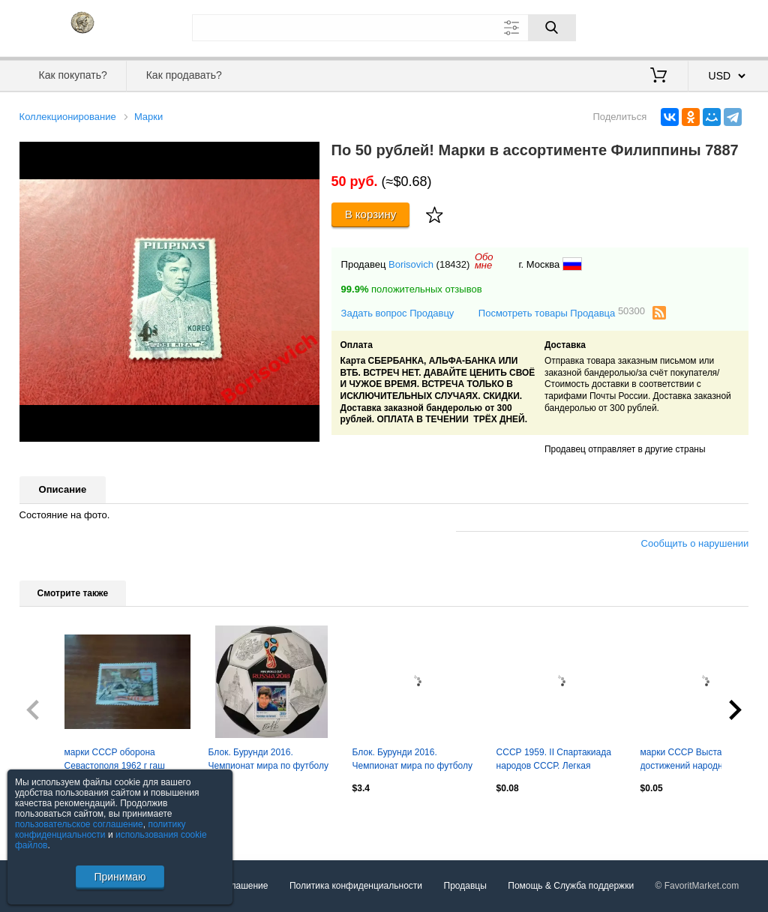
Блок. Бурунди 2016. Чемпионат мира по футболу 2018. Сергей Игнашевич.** (412, 760)
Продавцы (465, 885)
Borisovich (411, 264)
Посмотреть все (53, 820)
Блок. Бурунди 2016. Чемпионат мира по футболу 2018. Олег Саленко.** (268, 760)
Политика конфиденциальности (356, 885)
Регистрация (718, 26)
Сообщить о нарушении (695, 543)
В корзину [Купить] (371, 214)
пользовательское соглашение (79, 824)
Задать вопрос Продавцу (397, 313)
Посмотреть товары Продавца (561, 312)
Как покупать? (73, 75)
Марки (148, 116)
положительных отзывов (411, 289)
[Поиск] (552, 27)
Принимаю (120, 877)
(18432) (453, 264)
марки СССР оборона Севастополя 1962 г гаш (114, 759)
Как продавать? (184, 75)
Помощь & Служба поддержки (571, 885)
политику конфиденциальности (100, 829)
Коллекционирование (68, 116)
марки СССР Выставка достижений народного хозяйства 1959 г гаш (688, 760)
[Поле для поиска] (384, 27)
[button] (306, 155)
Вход (662, 26)
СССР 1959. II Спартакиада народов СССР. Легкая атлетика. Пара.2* (553, 760)
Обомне (484, 261)
